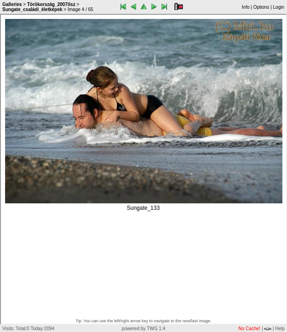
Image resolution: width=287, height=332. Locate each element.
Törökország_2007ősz (51, 4)
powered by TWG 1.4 (143, 328)
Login (278, 7)
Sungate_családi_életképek (32, 9)
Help (280, 328)
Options (261, 7)
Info (246, 7)
